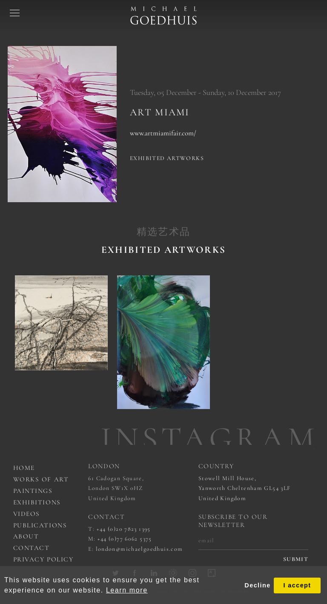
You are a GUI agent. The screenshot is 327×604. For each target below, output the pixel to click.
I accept (297, 585)
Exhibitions (37, 502)
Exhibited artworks (167, 158)
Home (24, 468)
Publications (40, 525)
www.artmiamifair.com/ (163, 133)
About (26, 536)
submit (295, 559)
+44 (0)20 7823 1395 (124, 528)
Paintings (33, 491)
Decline (257, 585)
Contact (31, 548)
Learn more (127, 590)
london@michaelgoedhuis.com (139, 548)
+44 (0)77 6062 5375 (125, 538)
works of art (41, 479)
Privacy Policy (43, 559)
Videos (26, 514)
